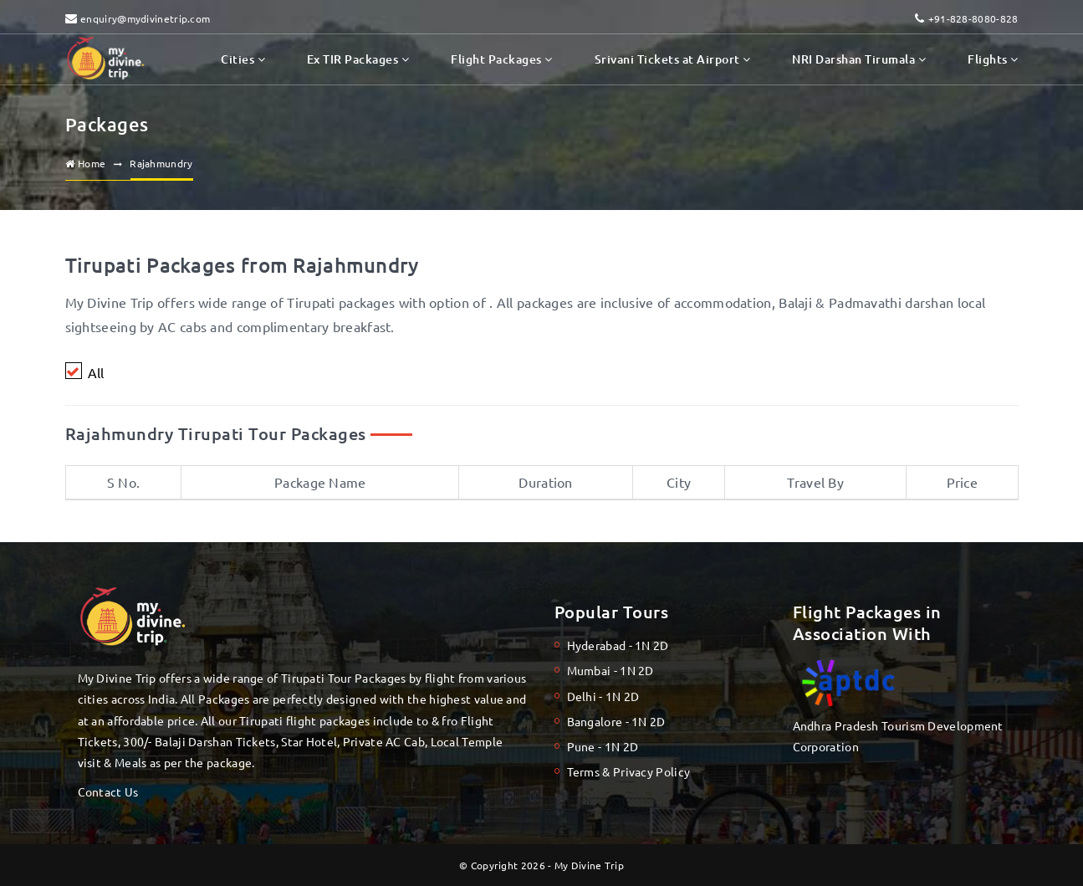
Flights (993, 59)
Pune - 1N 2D (603, 746)
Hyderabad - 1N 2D (618, 645)
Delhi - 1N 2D (603, 696)
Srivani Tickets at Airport (673, 59)
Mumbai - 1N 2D (610, 670)
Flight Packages (501, 59)
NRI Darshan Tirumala (859, 59)
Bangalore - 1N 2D (616, 721)
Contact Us (108, 791)
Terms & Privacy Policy (629, 771)
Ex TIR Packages (358, 59)
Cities (243, 59)
